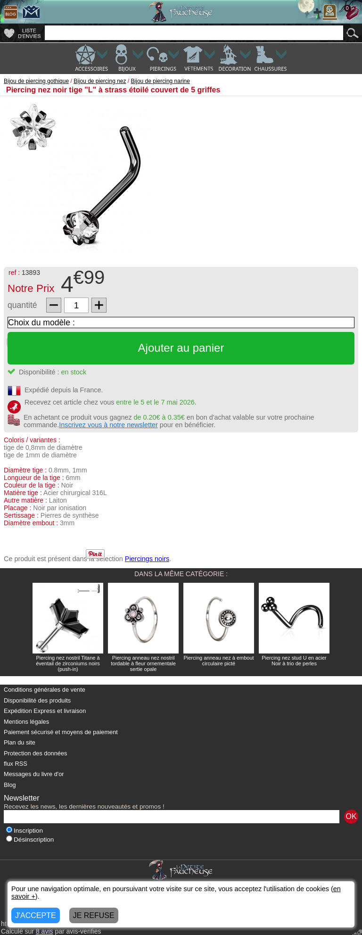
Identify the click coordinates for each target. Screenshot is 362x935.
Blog (10, 784)
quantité (22, 305)
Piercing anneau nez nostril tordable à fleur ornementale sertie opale (143, 663)
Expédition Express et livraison (45, 710)
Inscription (24, 830)
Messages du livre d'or (34, 774)
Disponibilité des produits (37, 700)
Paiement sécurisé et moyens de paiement (61, 732)
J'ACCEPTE (35, 915)
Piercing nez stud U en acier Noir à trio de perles (294, 660)
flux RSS (15, 763)
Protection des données (35, 753)
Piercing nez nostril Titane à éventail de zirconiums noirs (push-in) (68, 663)
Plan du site (19, 742)
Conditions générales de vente (44, 689)
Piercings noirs (147, 559)
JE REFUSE (94, 915)
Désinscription (30, 839)
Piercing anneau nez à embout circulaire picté (218, 660)
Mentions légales (26, 721)
